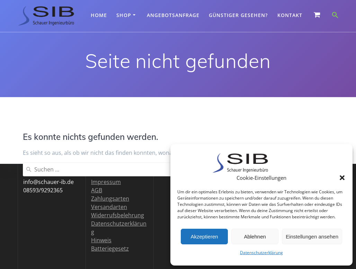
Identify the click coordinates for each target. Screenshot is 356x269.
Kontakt (289, 15)
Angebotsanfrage (173, 15)
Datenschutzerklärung (261, 252)
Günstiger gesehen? (238, 15)
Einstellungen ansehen (312, 236)
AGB (96, 190)
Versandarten (109, 207)
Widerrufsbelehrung (117, 215)
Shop (123, 15)
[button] (342, 177)
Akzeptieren (204, 236)
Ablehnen (255, 236)
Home (99, 15)
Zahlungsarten (110, 198)
